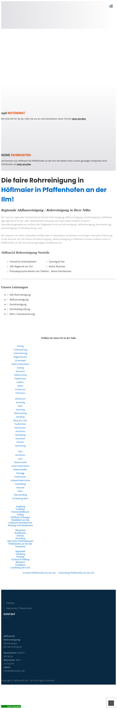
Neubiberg (20, 434)
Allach (20, 385)
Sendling (20, 416)
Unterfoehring (20, 353)
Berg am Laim (20, 420)
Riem (20, 491)
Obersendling (20, 494)
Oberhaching (20, 413)
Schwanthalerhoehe (20, 480)
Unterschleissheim (20, 465)
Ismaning (20, 402)
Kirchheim (20, 455)
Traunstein (20, 546)
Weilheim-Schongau (20, 517)
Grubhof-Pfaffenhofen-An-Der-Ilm (39, 572)
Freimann (20, 393)
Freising (20, 556)
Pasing (20, 346)
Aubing (20, 367)
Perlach (20, 442)
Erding (20, 514)
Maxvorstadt (20, 462)
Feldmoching (20, 374)
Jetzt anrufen (79, 118)
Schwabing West (20, 498)
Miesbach (20, 562)
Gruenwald (20, 360)
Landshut (20, 509)
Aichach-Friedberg (20, 559)
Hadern (20, 382)
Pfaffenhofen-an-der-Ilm (20, 543)
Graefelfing (20, 484)
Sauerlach (20, 438)
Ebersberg (20, 538)
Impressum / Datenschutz (19, 608)
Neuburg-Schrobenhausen (20, 525)
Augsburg (20, 506)
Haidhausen (20, 476)
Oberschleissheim (20, 364)
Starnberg (20, 554)
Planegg (20, 473)
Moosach (20, 371)
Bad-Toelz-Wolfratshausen (20, 541)
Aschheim (20, 431)
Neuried (20, 487)
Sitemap (10, 603)
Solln (20, 405)
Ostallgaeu (20, 565)
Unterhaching (20, 349)
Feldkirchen (20, 378)
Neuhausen (20, 427)
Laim (20, 458)
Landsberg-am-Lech (20, 567)
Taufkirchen (20, 424)
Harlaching (20, 445)
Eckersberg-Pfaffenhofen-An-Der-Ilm (76, 572)
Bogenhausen (20, 356)
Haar (20, 451)
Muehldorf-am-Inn (20, 520)
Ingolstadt (20, 551)
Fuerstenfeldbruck (20, 512)
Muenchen (20, 530)
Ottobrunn (20, 398)
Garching (20, 409)
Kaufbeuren (20, 533)
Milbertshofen (20, 469)
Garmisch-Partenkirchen (20, 522)
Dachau (20, 535)
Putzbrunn (20, 389)
